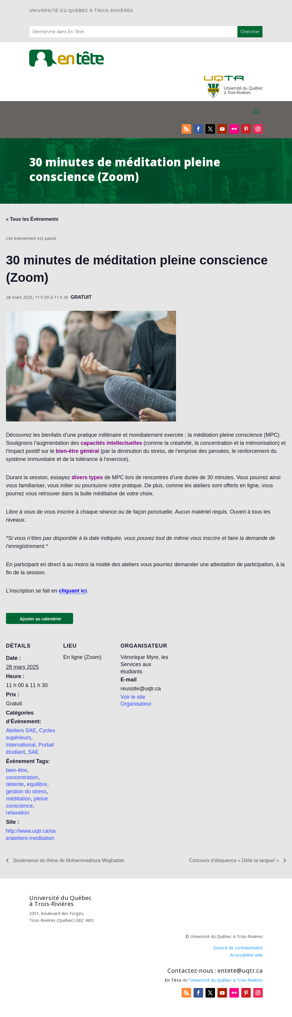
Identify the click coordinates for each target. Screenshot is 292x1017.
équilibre (37, 784)
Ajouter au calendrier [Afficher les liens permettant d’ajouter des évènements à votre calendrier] (40, 618)
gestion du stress (26, 791)
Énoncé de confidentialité (238, 948)
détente (15, 784)
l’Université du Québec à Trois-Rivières (226, 980)
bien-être (16, 770)
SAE (33, 752)
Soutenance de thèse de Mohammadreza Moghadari (68, 860)
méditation (18, 799)
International (20, 745)
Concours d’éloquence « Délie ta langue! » (234, 860)
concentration (22, 777)
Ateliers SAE (21, 730)
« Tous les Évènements (32, 219)
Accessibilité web (246, 955)
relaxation (17, 813)
